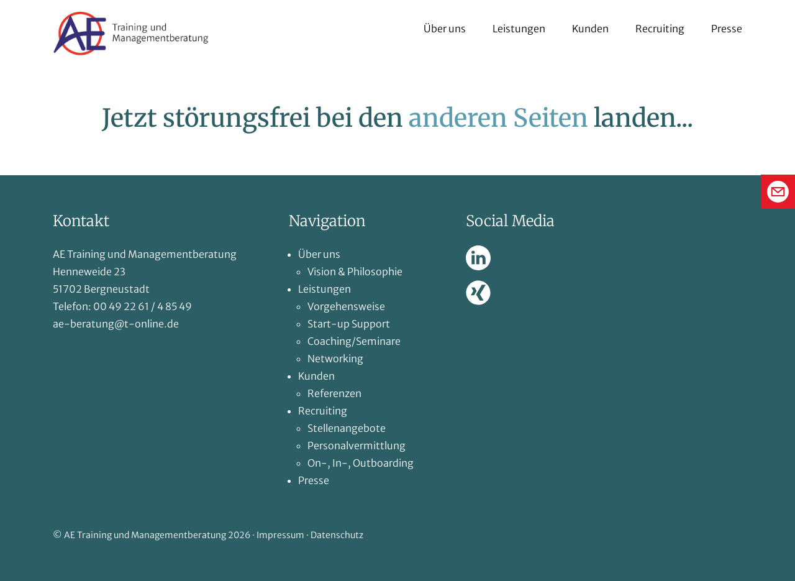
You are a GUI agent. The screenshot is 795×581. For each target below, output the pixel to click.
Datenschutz (337, 535)
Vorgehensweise (346, 306)
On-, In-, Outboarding (360, 463)
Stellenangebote (346, 428)
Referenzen (334, 393)
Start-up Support (348, 324)
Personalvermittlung (356, 445)
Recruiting (659, 28)
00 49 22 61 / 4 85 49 (142, 306)
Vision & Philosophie (354, 271)
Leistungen (519, 28)
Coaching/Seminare (354, 341)
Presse (726, 28)
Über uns (445, 28)
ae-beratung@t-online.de (116, 324)
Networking (335, 358)
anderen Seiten (498, 118)
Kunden (590, 28)
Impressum (280, 535)
